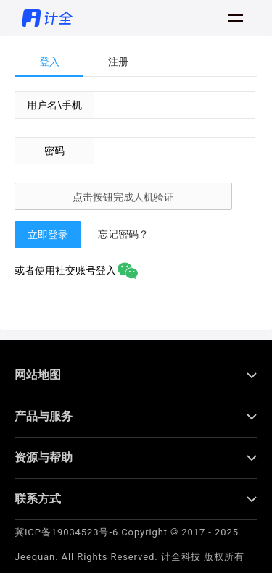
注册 (118, 61)
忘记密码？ (123, 234)
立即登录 (48, 235)
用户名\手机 (54, 105)
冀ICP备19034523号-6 (66, 521)
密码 (54, 150)
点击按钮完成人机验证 (123, 197)
